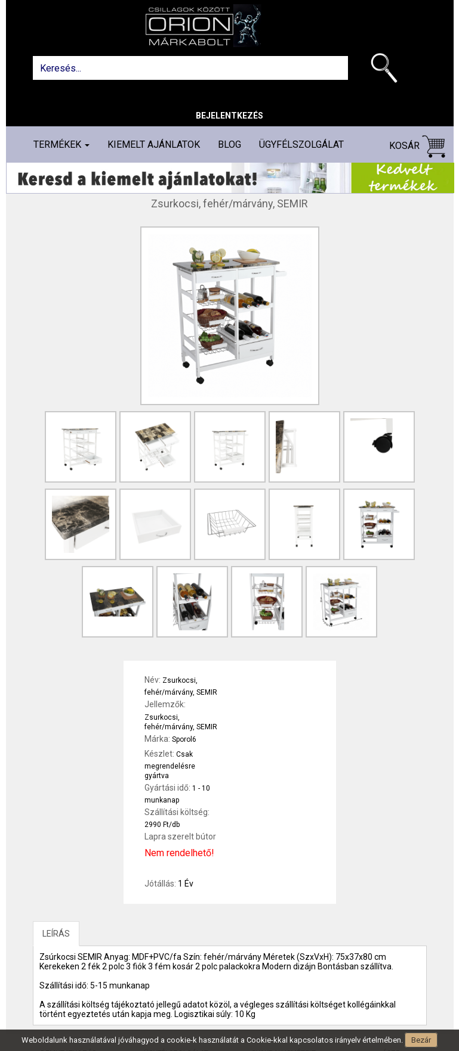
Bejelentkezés (229, 115)
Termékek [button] (61, 144)
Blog (229, 144)
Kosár (417, 146)
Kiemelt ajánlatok (153, 144)
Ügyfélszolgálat (301, 144)
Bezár (421, 1040)
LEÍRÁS (56, 933)
